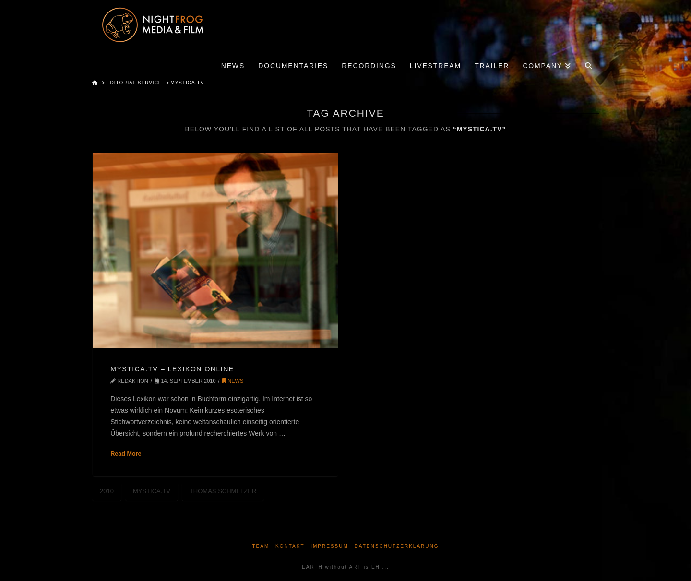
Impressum (329, 546)
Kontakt (289, 546)
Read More (125, 454)
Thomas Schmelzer (223, 491)
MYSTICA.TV (151, 491)
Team (260, 546)
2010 (107, 491)
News (232, 381)
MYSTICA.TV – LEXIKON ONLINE (172, 369)
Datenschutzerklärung (397, 546)
